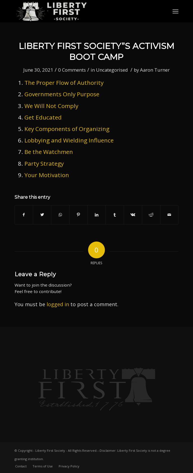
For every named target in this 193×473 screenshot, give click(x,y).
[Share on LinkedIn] (97, 214)
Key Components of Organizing (66, 129)
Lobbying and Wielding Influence (69, 140)
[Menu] (175, 11)
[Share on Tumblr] (115, 214)
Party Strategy (44, 163)
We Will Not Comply (51, 106)
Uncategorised (112, 70)
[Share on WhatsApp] (60, 214)
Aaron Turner (155, 70)
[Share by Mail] (169, 214)
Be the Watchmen (48, 152)
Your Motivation (46, 175)
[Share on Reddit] (151, 214)
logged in (58, 304)
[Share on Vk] (133, 214)
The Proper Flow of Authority (64, 82)
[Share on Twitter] (42, 214)
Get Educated (43, 117)
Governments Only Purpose (62, 94)
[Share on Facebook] (24, 214)
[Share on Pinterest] (79, 214)
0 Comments (72, 70)
